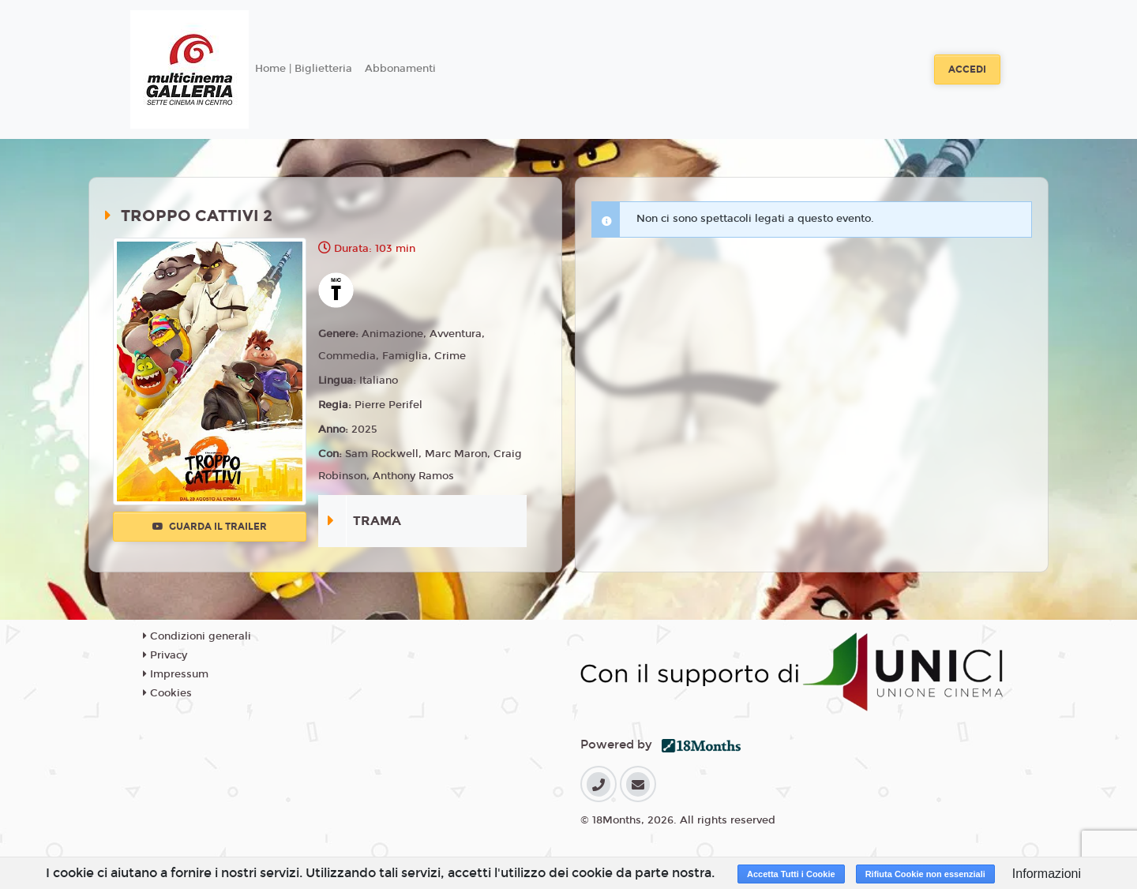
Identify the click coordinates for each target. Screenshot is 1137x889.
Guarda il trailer (209, 526)
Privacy (165, 655)
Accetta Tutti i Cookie (791, 874)
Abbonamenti (400, 68)
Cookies (167, 693)
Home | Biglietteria (303, 68)
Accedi (967, 69)
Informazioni (1046, 873)
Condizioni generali (197, 636)
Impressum (175, 674)
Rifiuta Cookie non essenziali (925, 874)
